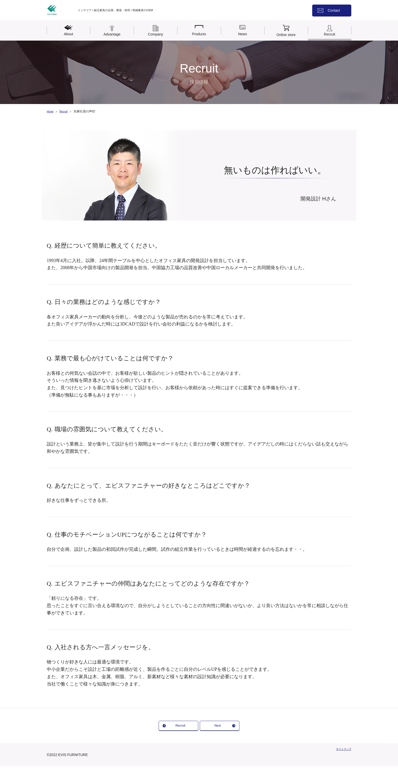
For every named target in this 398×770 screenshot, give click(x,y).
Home (51, 111)
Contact (334, 10)
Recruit (65, 111)
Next (236, 727)
